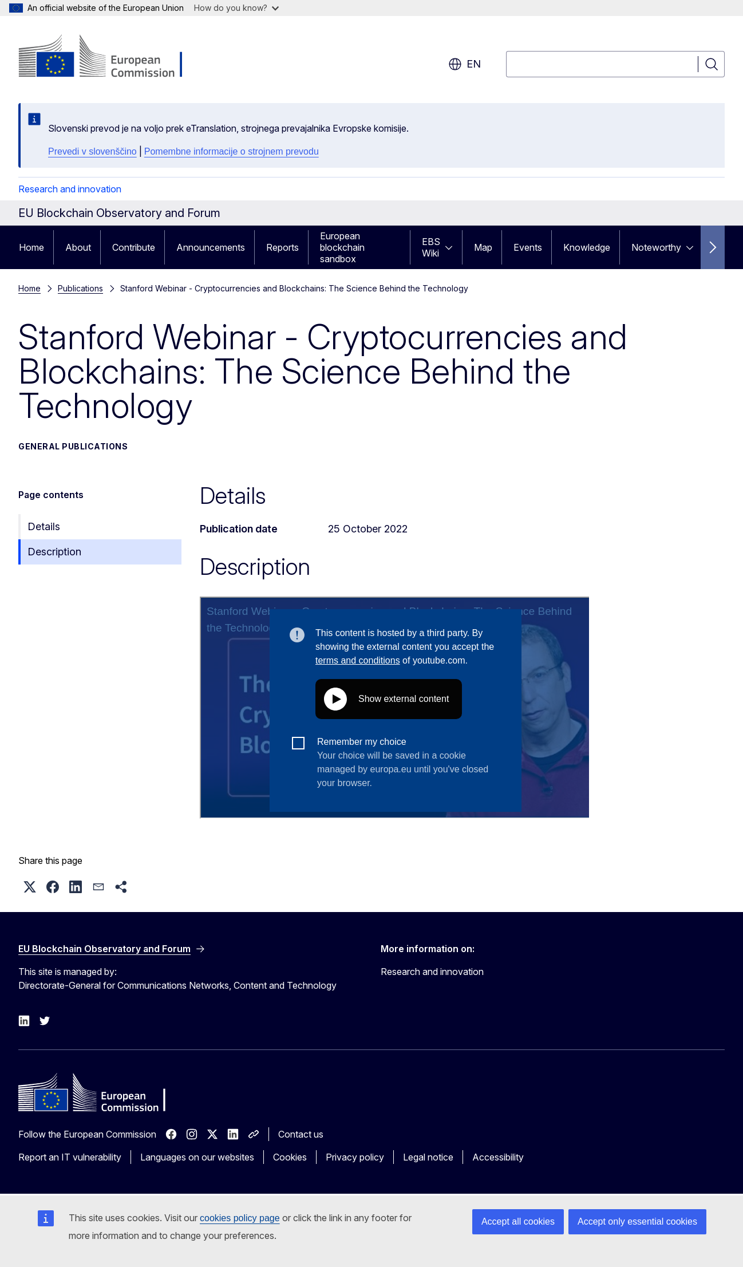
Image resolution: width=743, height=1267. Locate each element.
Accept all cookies (518, 1221)
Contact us (300, 1134)
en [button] (464, 64)
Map (483, 247)
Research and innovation (69, 189)
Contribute (133, 247)
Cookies (290, 1157)
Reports (282, 247)
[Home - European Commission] (110, 57)
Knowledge (586, 247)
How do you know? (236, 8)
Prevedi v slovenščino (92, 151)
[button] (30, 887)
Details (43, 526)
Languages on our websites (197, 1157)
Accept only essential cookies (637, 1221)
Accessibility (498, 1157)
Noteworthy (656, 247)
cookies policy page (240, 1218)
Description (54, 552)
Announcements (210, 247)
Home (31, 247)
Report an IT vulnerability (69, 1157)
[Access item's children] (452, 247)
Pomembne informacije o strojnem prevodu (231, 151)
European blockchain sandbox (342, 247)
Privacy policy (355, 1157)
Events (527, 247)
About (78, 247)
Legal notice (428, 1157)
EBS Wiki (431, 247)
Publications (80, 288)
